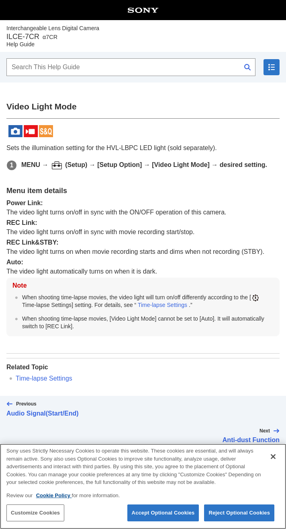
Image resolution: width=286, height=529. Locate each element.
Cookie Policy (54, 502)
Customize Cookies (35, 519)
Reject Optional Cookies (239, 519)
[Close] (273, 463)
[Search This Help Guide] (130, 67)
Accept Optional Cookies (163, 519)
